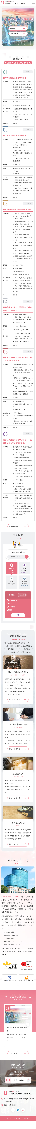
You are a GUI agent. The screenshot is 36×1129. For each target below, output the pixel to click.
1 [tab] (18, 1048)
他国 (10, 610)
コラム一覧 (13, 1053)
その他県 (12, 607)
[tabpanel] (18, 1025)
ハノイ (11, 604)
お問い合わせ (14, 34)
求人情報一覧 (14, 526)
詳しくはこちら (14, 699)
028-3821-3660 (10, 1105)
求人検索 (12, 28)
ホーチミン (13, 600)
